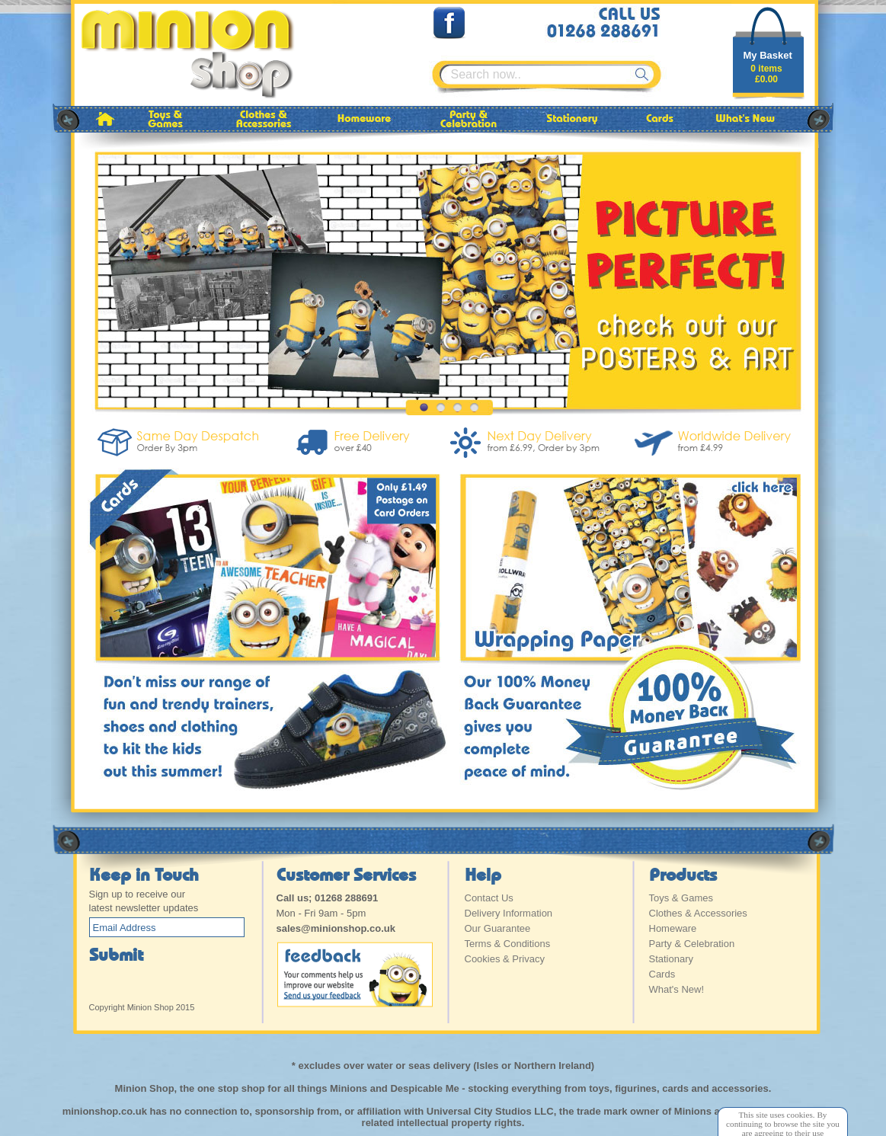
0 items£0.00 (766, 74)
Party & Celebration (692, 943)
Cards (662, 974)
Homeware (673, 928)
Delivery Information (509, 913)
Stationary (671, 959)
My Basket (768, 55)
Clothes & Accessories (698, 913)
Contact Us (489, 898)
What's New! (677, 989)
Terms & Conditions (508, 943)
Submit (116, 953)
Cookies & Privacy (505, 959)
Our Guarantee (498, 928)
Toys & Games (681, 898)
